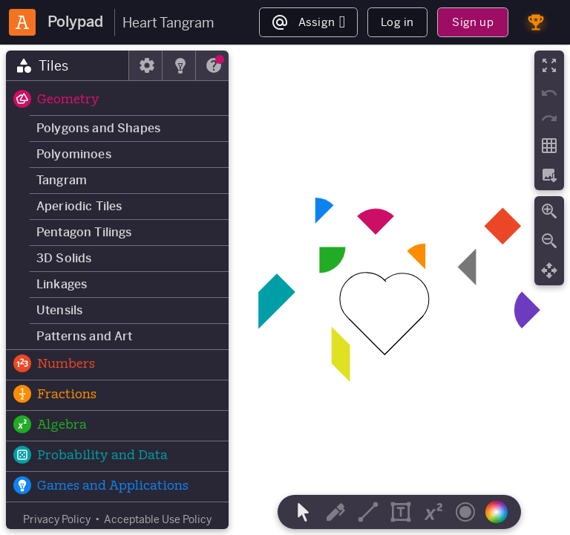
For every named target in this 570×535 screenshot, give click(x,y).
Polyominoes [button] (73, 154)
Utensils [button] (59, 310)
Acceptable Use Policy (158, 519)
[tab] (67, 65)
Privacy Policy (57, 519)
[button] (117, 100)
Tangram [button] (61, 180)
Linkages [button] (61, 284)
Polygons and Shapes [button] (98, 128)
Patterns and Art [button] (84, 336)
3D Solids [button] (63, 258)
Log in (397, 22)
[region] (285, 290)
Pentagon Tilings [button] (84, 232)
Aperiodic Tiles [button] (79, 206)
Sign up (472, 22)
